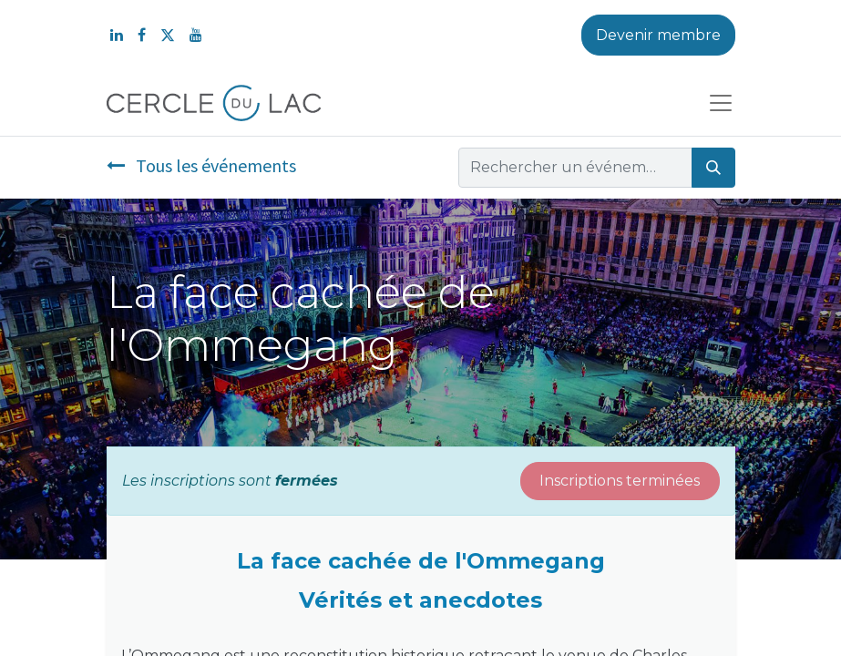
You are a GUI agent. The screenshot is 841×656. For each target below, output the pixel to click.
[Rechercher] (713, 168)
